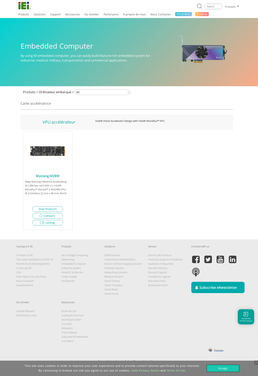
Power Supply (69, 278)
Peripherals (67, 282)
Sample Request (25, 312)
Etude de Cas (68, 312)
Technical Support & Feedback (165, 261)
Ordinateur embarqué (55, 92)
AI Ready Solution (114, 269)
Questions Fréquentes (160, 265)
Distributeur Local (26, 316)
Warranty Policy (157, 282)
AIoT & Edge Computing (74, 256)
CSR (18, 273)
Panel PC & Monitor (72, 273)
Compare (47, 216)
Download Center (158, 286)
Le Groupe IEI (23, 269)
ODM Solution (112, 256)
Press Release (69, 334)
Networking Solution (115, 273)
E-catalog (47, 222)
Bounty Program (157, 273)
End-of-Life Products (159, 256)
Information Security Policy (31, 278)
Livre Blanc (67, 342)
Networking (67, 261)
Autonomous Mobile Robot (119, 261)
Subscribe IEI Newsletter (74, 338)
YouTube (66, 325)
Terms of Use (176, 370)
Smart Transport (113, 286)
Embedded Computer (73, 265)
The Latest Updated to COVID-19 (34, 261)
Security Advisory (157, 269)
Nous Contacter (25, 282)
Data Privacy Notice (146, 370)
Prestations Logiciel (159, 278)
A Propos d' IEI (24, 256)
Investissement (24, 286)
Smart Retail (111, 291)
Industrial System (71, 269)
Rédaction (67, 329)
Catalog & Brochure (72, 316)
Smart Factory (112, 282)
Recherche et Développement (33, 265)
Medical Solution (113, 278)
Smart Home (111, 295)
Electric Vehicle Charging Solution (123, 265)
